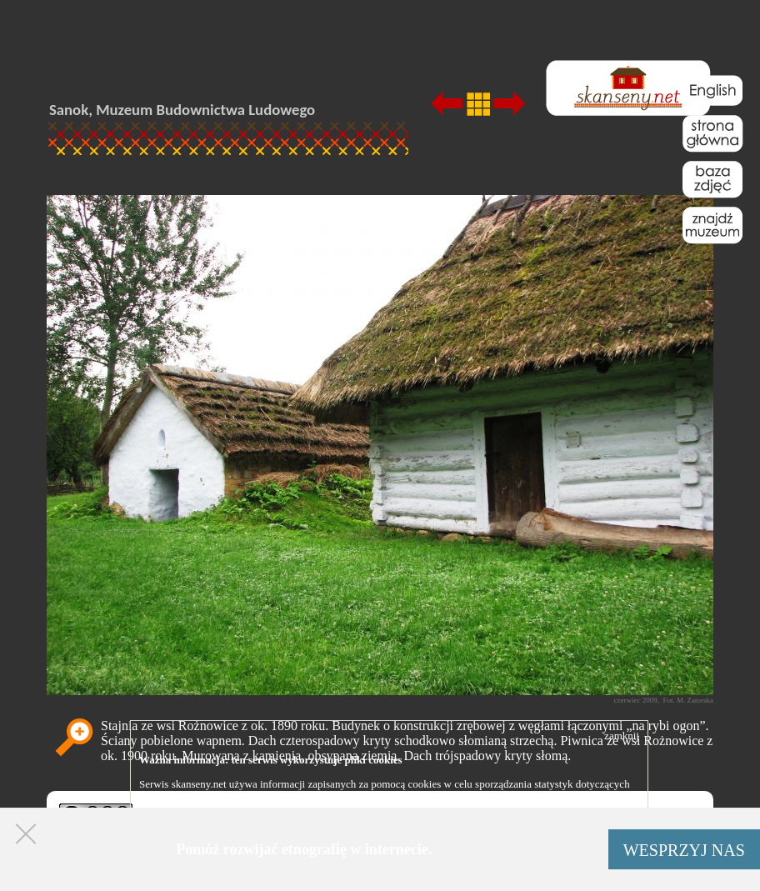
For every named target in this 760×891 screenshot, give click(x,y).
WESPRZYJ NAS (684, 850)
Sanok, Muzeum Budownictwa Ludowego (182, 109)
